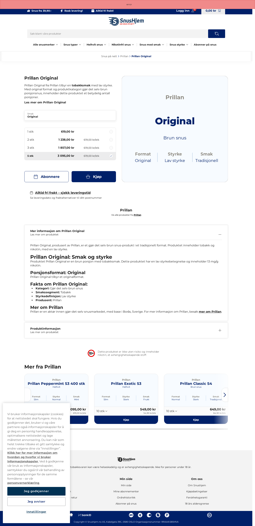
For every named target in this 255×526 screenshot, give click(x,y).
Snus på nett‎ (109, 56)
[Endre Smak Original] (70, 115)
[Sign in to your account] (185, 10)
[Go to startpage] (126, 21)
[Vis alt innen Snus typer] (80, 44)
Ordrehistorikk (126, 497)
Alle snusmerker (44, 44)
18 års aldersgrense (197, 503)
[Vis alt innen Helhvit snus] (105, 44)
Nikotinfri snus (121, 44)
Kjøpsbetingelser (196, 491)
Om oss (197, 479)
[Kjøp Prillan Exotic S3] (126, 420)
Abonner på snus (205, 44)
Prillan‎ (124, 56)
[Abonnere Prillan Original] (46, 176)
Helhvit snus (95, 44)
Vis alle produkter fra (126, 215)
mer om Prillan (210, 311)
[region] (36, 463)
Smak (76, 396)
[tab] (88, 429)
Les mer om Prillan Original (45, 102)
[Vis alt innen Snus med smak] (163, 44)
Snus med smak (150, 44)
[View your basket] (213, 10)
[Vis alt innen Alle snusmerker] (57, 44)
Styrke (56, 396)
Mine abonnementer (126, 491)
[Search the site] (216, 33)
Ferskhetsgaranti (196, 497)
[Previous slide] (27, 395)
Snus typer (71, 44)
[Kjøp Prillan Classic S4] (196, 420)
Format (36, 396)
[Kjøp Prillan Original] (94, 176)
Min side (126, 479)
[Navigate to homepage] (126, 457)
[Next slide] (225, 395)
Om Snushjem (197, 485)
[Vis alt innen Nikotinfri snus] (133, 44)
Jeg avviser (36, 501)
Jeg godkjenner (36, 491)
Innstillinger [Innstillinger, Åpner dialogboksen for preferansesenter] (36, 511)
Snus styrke (177, 44)
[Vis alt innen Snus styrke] (187, 44)
